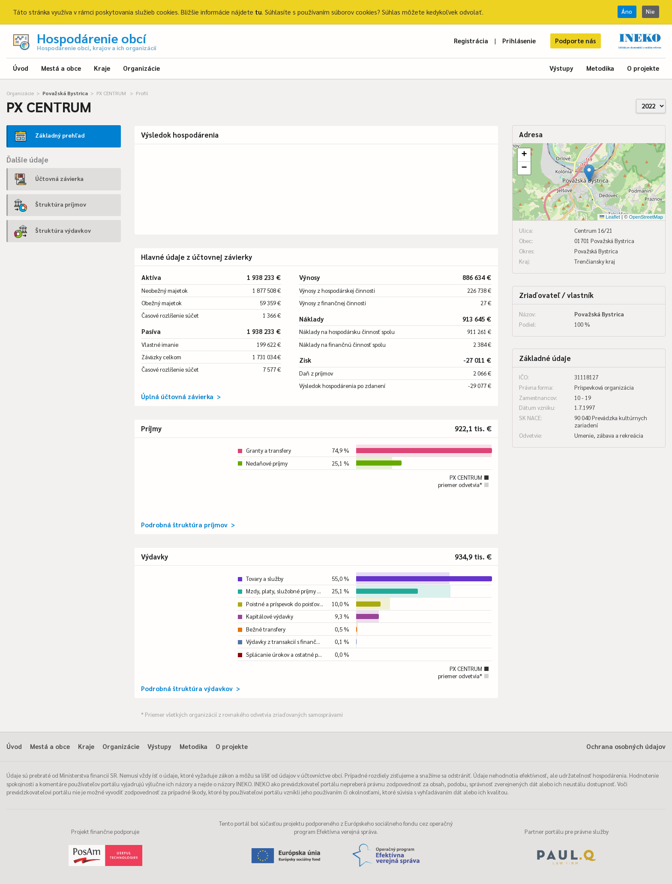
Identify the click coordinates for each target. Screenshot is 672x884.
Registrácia (471, 40)
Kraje (102, 68)
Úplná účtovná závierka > (181, 396)
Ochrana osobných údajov (626, 746)
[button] (589, 173)
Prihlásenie (519, 40)
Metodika (600, 68)
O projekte (643, 68)
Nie (650, 11)
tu (258, 12)
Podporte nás (575, 40)
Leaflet (610, 216)
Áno (627, 11)
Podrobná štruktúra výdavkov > (190, 688)
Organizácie (141, 68)
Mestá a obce (61, 68)
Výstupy (561, 68)
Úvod (20, 68)
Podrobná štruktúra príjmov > (188, 524)
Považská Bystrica (65, 93)
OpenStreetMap (646, 216)
